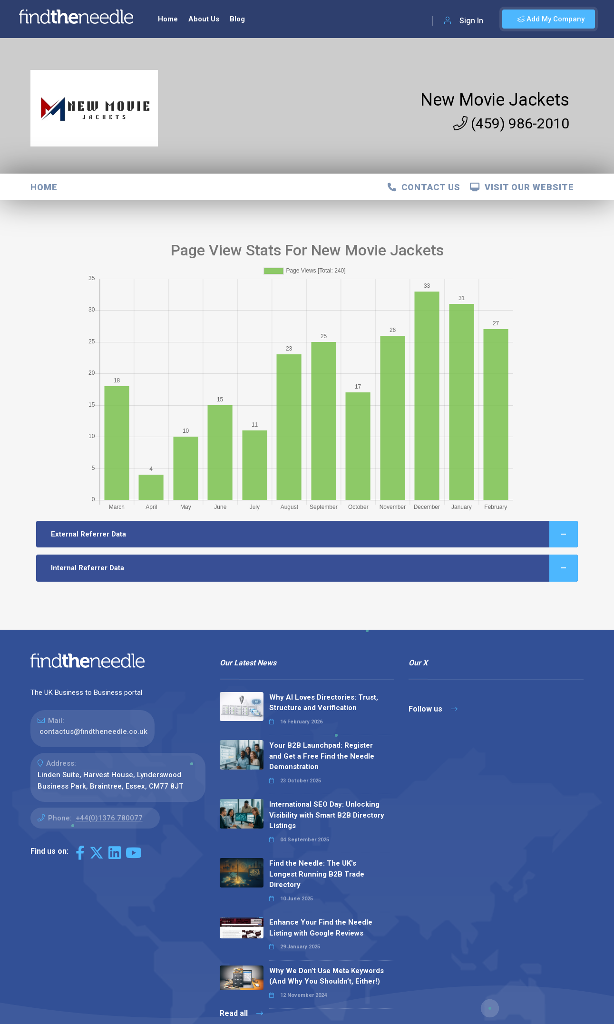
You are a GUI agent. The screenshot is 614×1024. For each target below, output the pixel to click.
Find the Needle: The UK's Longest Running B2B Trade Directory (316, 874)
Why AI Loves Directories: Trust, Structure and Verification (323, 702)
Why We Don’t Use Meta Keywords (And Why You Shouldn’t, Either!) (326, 976)
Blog (237, 19)
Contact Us (424, 187)
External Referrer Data (314, 534)
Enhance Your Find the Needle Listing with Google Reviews (320, 927)
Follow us (433, 708)
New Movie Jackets (494, 100)
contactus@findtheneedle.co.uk (93, 731)
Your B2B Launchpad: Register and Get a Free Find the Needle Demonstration (321, 756)
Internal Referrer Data (314, 568)
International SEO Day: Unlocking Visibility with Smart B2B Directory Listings (326, 815)
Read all (241, 1013)
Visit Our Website (522, 187)
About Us (203, 19)
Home (168, 19)
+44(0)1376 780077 (109, 818)
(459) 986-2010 (511, 123)
